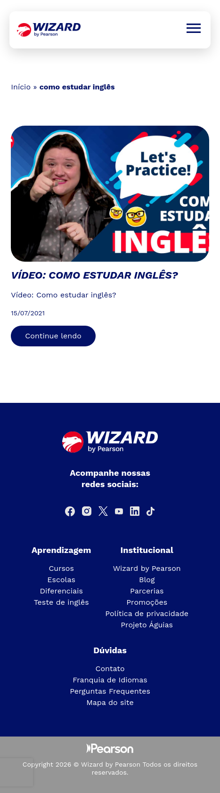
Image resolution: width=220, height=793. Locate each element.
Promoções (146, 602)
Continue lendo (53, 335)
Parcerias (147, 590)
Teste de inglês (61, 602)
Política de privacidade (146, 613)
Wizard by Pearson (147, 568)
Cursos (61, 568)
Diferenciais (61, 590)
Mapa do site (110, 702)
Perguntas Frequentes (110, 691)
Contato (109, 668)
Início (21, 86)
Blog (147, 579)
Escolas (61, 579)
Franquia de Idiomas (110, 679)
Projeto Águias (147, 624)
